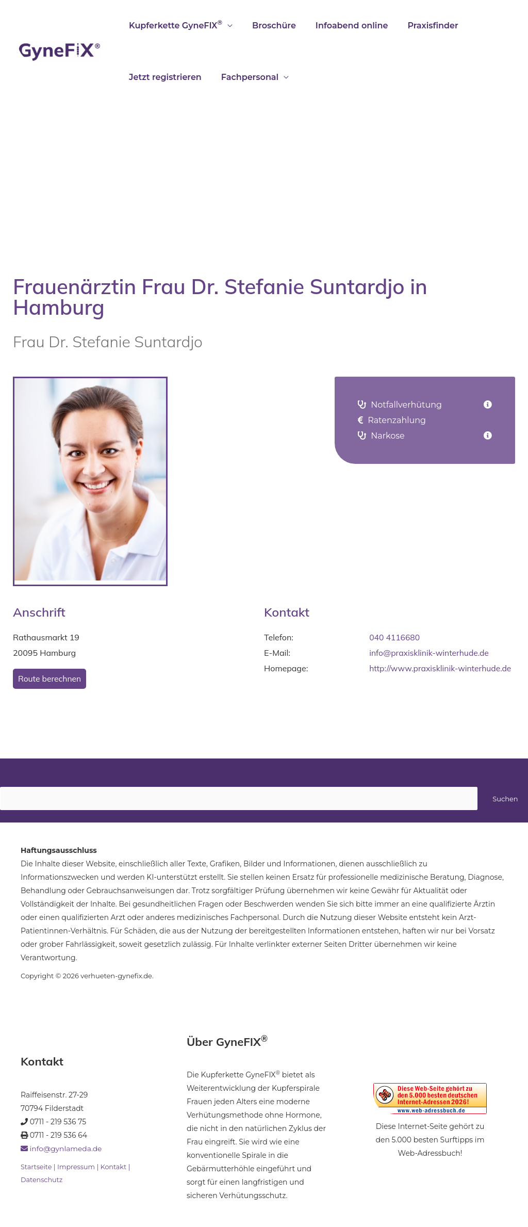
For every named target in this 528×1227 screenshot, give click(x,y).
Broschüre (269, 25)
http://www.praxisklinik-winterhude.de (442, 668)
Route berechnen (50, 678)
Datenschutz (42, 1179)
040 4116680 (395, 637)
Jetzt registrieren (163, 77)
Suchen (505, 799)
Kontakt (115, 1167)
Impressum (77, 1167)
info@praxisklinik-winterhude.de (430, 653)
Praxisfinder (422, 25)
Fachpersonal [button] (245, 77)
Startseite (37, 1167)
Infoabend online (344, 25)
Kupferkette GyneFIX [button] (174, 24)
